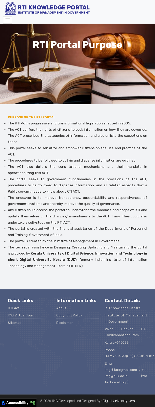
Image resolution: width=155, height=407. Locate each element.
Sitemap (14, 323)
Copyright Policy (69, 315)
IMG (55, 401)
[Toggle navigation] (7, 20)
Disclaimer (64, 323)
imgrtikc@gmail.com (122, 370)
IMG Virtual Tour (20, 315)
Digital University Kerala (120, 401)
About (61, 308)
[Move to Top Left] (31, 402)
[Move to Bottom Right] (34, 404)
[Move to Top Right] (34, 402)
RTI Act (14, 308)
